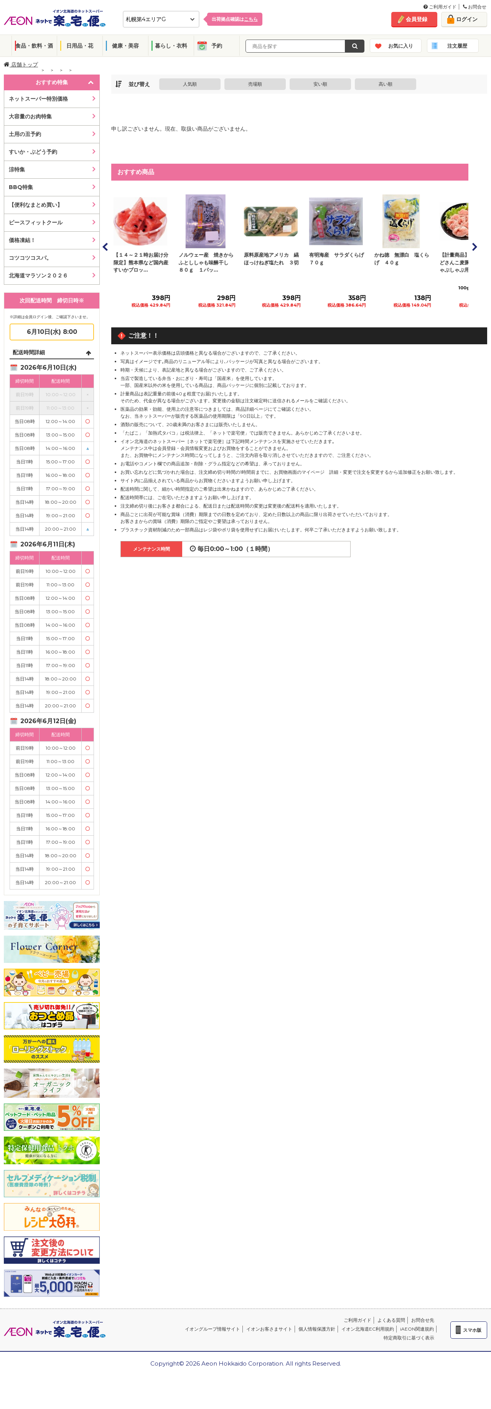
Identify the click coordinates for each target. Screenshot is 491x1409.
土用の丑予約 (25, 134)
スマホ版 (472, 1330)
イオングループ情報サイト (212, 1329)
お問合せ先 (422, 1320)
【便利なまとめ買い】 (36, 204)
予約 (216, 45)
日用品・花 (79, 45)
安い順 (320, 84)
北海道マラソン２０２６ (38, 275)
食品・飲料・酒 (34, 45)
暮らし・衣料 (171, 45)
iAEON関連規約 (417, 1329)
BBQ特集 (21, 187)
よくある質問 (391, 1320)
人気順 (190, 84)
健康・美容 (125, 45)
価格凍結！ (22, 240)
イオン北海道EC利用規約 (367, 1329)
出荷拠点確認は (235, 19)
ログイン (467, 19)
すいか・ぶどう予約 (33, 151)
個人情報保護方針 (316, 1329)
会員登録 (416, 19)
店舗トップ (21, 64)
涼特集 (17, 169)
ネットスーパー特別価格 (38, 98)
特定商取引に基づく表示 (409, 1338)
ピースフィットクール (36, 222)
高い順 (385, 84)
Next (474, 246)
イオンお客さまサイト (269, 1329)
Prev (105, 246)
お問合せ (474, 7)
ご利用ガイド (439, 7)
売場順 (255, 84)
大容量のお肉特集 (30, 116)
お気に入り (400, 46)
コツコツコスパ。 (30, 257)
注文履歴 (457, 46)
